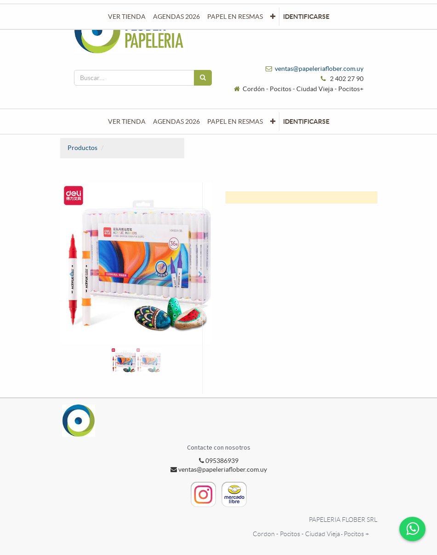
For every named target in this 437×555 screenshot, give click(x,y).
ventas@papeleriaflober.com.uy (319, 68)
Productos (82, 147)
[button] (273, 121)
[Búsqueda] (203, 78)
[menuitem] (126, 121)
